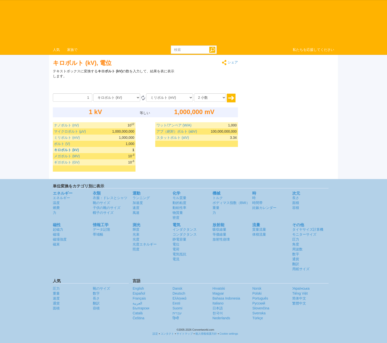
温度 (56, 203)
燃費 (56, 208)
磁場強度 (60, 239)
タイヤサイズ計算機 (307, 229)
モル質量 (179, 198)
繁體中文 (299, 303)
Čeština (138, 318)
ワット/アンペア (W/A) (174, 125)
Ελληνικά (179, 298)
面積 (295, 203)
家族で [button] (72, 50)
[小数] (210, 97)
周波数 (297, 249)
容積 (295, 208)
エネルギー (61, 198)
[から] (116, 97)
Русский (258, 303)
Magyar (218, 293)
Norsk (256, 288)
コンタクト (167, 333)
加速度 (138, 203)
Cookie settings (228, 333)
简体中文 (299, 298)
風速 (136, 213)
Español (139, 293)
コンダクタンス (185, 234)
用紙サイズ (301, 269)
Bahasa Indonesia (226, 298)
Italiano (218, 303)
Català (137, 313)
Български (141, 308)
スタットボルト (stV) (172, 138)
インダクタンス (185, 229)
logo (193, 22)
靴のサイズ (101, 203)
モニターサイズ (304, 234)
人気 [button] (56, 50)
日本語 (218, 308)
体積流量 (259, 234)
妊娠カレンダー (264, 208)
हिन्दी (176, 318)
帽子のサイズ (103, 213)
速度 (136, 208)
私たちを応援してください (313, 50)
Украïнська (301, 288)
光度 (136, 239)
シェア (230, 62)
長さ (295, 198)
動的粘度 (179, 203)
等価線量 (219, 234)
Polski (256, 293)
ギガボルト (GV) (66, 162)
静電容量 (179, 239)
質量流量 (259, 229)
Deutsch (179, 293)
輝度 (136, 229)
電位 (176, 244)
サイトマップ (184, 333)
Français (139, 298)
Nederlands (221, 318)
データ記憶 (101, 229)
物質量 (178, 213)
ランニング (141, 198)
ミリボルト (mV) (67, 138)
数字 (295, 254)
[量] (72, 97)
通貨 (295, 259)
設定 (155, 333)
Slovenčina (260, 308)
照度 (136, 249)
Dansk (177, 288)
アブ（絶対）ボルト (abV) (176, 131)
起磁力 (58, 229)
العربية (137, 303)
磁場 (56, 234)
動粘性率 (179, 208)
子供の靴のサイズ (106, 208)
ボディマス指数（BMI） (231, 203)
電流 (176, 259)
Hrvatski (219, 288)
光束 (136, 234)
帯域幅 (98, 234)
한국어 (218, 313)
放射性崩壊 (221, 239)
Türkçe (257, 318)
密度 (176, 218)
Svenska (259, 313)
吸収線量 (219, 229)
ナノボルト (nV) (66, 125)
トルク (218, 198)
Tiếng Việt (300, 293)
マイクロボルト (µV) (70, 131)
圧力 (295, 239)
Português (260, 298)
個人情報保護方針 (206, 333)
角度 (295, 244)
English (138, 288)
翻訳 (295, 264)
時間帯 (257, 203)
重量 (216, 208)
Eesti (176, 303)
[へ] (169, 97)
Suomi (177, 308)
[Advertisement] (207, 81)
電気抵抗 (179, 254)
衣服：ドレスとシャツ (110, 198)
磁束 (56, 244)
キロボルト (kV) (66, 150)
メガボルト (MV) (67, 156)
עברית (177, 313)
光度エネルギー (145, 244)
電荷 (176, 249)
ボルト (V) (62, 144)
